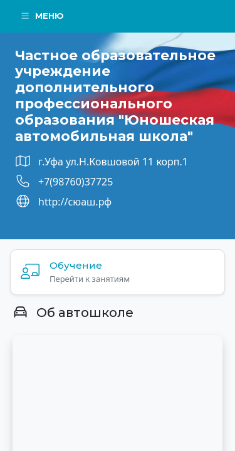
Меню (42, 16)
